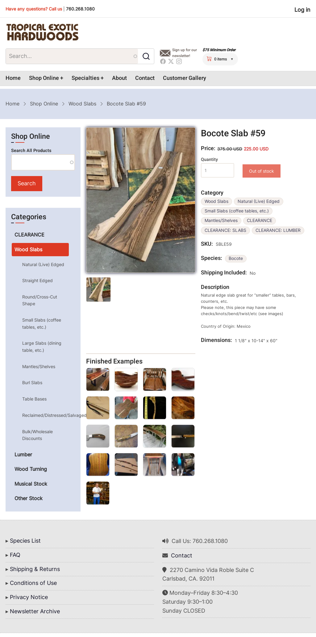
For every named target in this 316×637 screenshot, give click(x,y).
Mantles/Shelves (221, 220)
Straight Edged (37, 280)
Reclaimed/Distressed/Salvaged (45, 415)
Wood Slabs (82, 104)
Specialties (85, 78)
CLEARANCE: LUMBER (278, 230)
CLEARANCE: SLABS (225, 230)
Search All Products (31, 150)
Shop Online (44, 78)
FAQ (15, 555)
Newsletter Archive (35, 611)
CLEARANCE (259, 220)
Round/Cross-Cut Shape (39, 300)
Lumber (23, 454)
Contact (145, 78)
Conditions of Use (33, 583)
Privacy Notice (29, 597)
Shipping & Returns (35, 569)
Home (13, 78)
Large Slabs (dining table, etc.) (41, 346)
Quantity (209, 159)
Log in (302, 9)
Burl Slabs (32, 382)
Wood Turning (31, 469)
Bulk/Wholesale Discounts (37, 435)
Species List (25, 540)
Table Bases (34, 398)
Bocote (236, 258)
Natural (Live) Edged (259, 201)
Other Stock (29, 498)
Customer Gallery (184, 78)
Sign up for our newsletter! (184, 53)
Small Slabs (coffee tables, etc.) (237, 210)
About (119, 78)
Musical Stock (31, 484)
